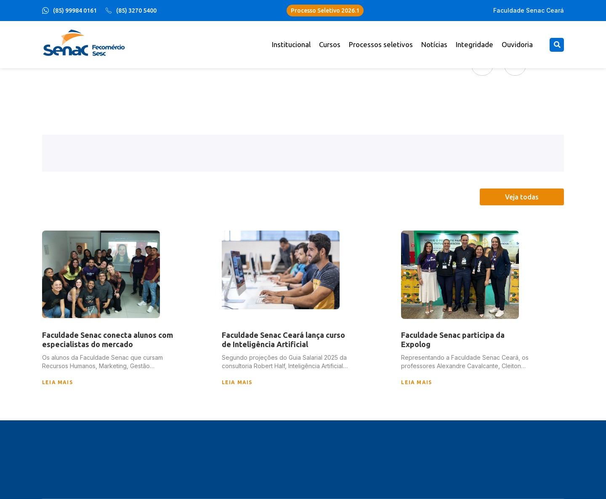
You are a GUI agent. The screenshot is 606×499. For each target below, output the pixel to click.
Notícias (434, 44)
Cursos (329, 44)
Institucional (291, 44)
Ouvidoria (517, 44)
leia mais (57, 382)
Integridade (474, 44)
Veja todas (522, 197)
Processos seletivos (381, 44)
